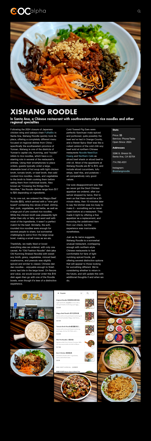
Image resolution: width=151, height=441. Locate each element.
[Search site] (139, 11)
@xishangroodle (121, 171)
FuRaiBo (49, 132)
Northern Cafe (86, 156)
